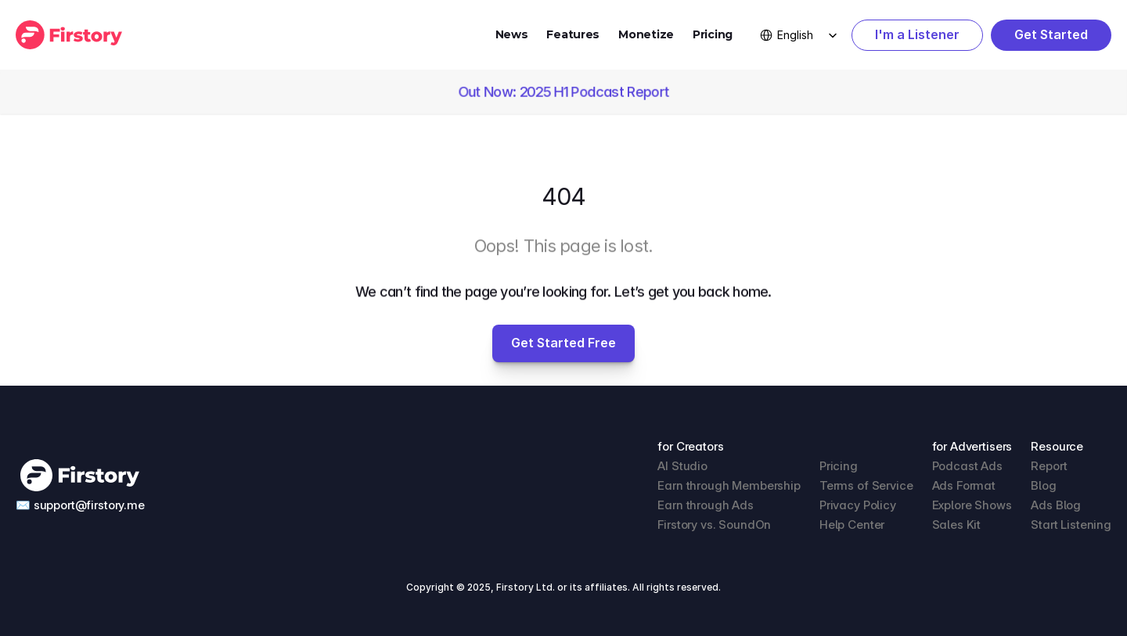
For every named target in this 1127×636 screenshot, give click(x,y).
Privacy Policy (857, 505)
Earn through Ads (705, 505)
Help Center (851, 524)
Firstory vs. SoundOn (714, 524)
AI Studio (682, 465)
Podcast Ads (967, 465)
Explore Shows (972, 505)
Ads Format (964, 485)
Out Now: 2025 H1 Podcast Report (563, 92)
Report (1049, 465)
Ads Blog (1056, 505)
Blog (1043, 485)
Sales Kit (956, 524)
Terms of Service (866, 485)
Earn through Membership (729, 485)
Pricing (713, 34)
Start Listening (1071, 524)
